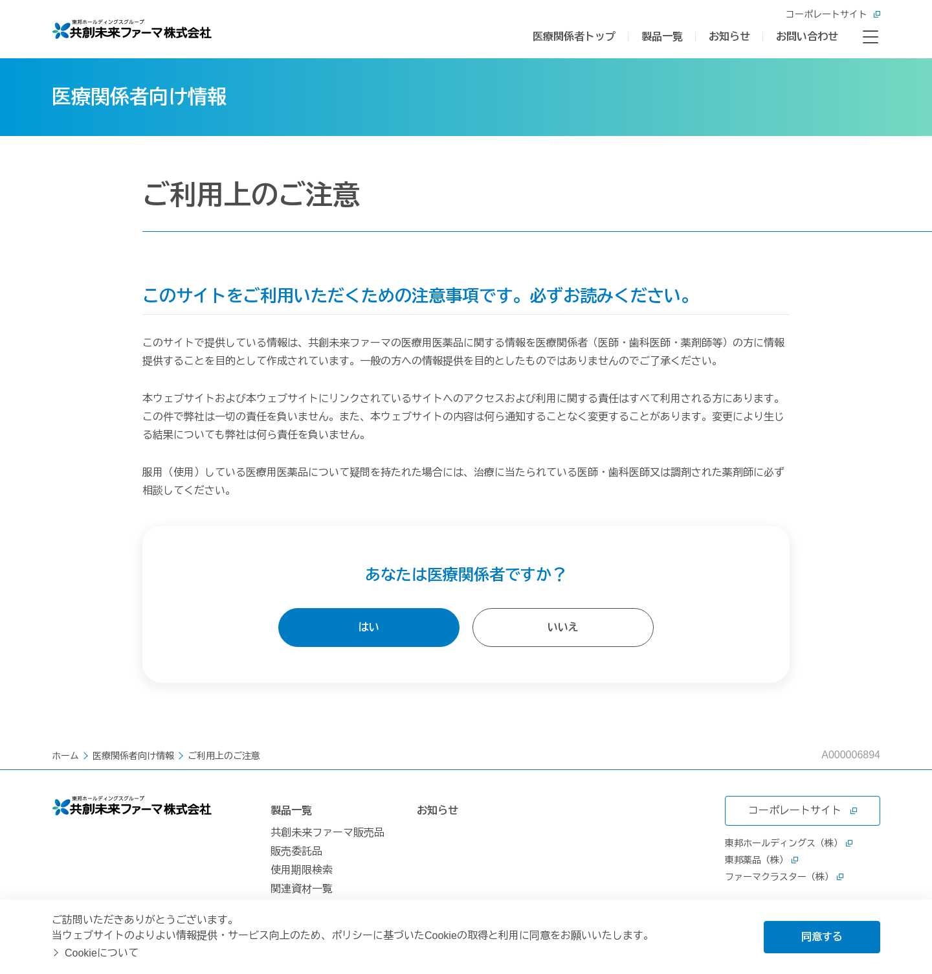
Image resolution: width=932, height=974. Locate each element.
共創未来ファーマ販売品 (327, 832)
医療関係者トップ (574, 36)
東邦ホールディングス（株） (788, 843)
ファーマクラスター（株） (784, 877)
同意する (822, 936)
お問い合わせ (807, 36)
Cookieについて (102, 952)
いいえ (563, 627)
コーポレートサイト (833, 14)
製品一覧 (662, 36)
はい (369, 627)
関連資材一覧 (302, 888)
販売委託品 (296, 851)
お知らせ (729, 36)
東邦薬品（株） (761, 860)
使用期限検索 (302, 870)
